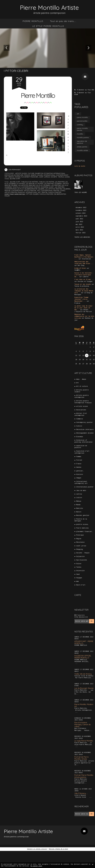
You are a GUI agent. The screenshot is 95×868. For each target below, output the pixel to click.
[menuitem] (33, 21)
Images (40, 175)
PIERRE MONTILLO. (33, 21)
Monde (17, 177)
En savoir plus (36, 866)
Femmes (78, 456)
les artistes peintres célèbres (57, 189)
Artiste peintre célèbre (81, 391)
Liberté (85, 277)
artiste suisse (21, 173)
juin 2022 (79, 222)
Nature (78, 512)
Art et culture (82, 386)
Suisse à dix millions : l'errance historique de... (83, 275)
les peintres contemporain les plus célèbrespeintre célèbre (34, 188)
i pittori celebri (32, 194)
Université (80, 571)
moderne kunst (47, 187)
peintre (45, 192)
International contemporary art (81, 482)
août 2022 (79, 219)
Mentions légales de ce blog (58, 849)
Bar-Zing (81, 265)
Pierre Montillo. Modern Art (83, 705)
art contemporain (45, 190)
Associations (81, 410)
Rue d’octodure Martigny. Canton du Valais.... (82, 724)
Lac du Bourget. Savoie (83, 688)
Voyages (79, 578)
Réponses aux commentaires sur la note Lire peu (84, 316)
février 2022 (80, 233)
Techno (78, 567)
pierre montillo (82, 117)
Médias (11, 177)
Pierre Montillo (38, 95)
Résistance (80, 542)
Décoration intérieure (84, 429)
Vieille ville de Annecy (83, 674)
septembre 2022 (81, 216)
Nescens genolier (82, 515)
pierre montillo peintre (82, 129)
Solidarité (80, 556)
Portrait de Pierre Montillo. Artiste (81, 758)
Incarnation (86, 259)
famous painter (54, 192)
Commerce (79, 419)
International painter (84, 487)
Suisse (67, 177)
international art (33, 192)
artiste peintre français (15, 192)
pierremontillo (82, 121)
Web (77, 581)
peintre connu (59, 190)
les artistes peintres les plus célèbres (34, 185)
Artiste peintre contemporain (81, 396)
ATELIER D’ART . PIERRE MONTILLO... (83, 642)
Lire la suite (79, 166)
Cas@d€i (77, 270)
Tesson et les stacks (82, 284)
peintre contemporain (14, 190)
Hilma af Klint (80, 268)
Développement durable (84, 433)
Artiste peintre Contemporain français (83, 402)
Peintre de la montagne (80, 520)
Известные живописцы (15, 194)
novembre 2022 (81, 210)
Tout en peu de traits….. (63, 21)
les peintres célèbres (53, 183)
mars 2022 (79, 230)
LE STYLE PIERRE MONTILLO (48, 26)
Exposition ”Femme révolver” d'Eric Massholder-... (81, 299)
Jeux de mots (81, 490)
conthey (80, 125)
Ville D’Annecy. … (81, 793)
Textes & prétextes (81, 286)
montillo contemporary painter (26, 187)
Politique (80, 535)
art (78, 114)
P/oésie (77, 303)
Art (77, 383)
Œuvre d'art (15, 179)
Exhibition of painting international (50, 173)
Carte (77, 595)
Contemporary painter (84, 422)
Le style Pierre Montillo (83, 741)
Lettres (79, 494)
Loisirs (79, 497)
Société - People (57, 177)
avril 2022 (80, 227)
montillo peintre (83, 137)
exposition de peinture (14, 175)
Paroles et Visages (85, 281)
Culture (31, 173)
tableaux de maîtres (29, 182)
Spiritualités (81, 560)
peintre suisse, (82, 524)
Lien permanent (13, 170)
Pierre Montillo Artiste (49, 7)
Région (78, 539)
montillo (80, 134)
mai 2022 (79, 224)
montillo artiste (82, 150)
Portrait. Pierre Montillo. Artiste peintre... (83, 776)
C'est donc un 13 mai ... (84, 279)
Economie (79, 437)
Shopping (79, 549)
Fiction (79, 460)
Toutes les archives (82, 237)
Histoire (79, 474)
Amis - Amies (81, 379)
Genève (33, 175)
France (27, 175)
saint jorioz (44, 177)
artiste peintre (30, 190)
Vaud (7, 179)
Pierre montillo (82, 528)
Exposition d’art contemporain (82, 452)
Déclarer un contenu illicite (37, 849)
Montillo (79, 508)
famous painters (46, 194)
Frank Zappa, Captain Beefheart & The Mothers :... (83, 257)
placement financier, (29, 177)
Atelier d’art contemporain (80, 414)
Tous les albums (80, 192)
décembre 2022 (81, 207)
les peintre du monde (34, 183)
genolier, (80, 471)
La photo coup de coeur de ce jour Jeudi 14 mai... (83, 308)
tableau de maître (46, 182)
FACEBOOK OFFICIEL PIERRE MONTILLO (82, 657)
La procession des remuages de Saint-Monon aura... (83, 291)
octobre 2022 (80, 213)
